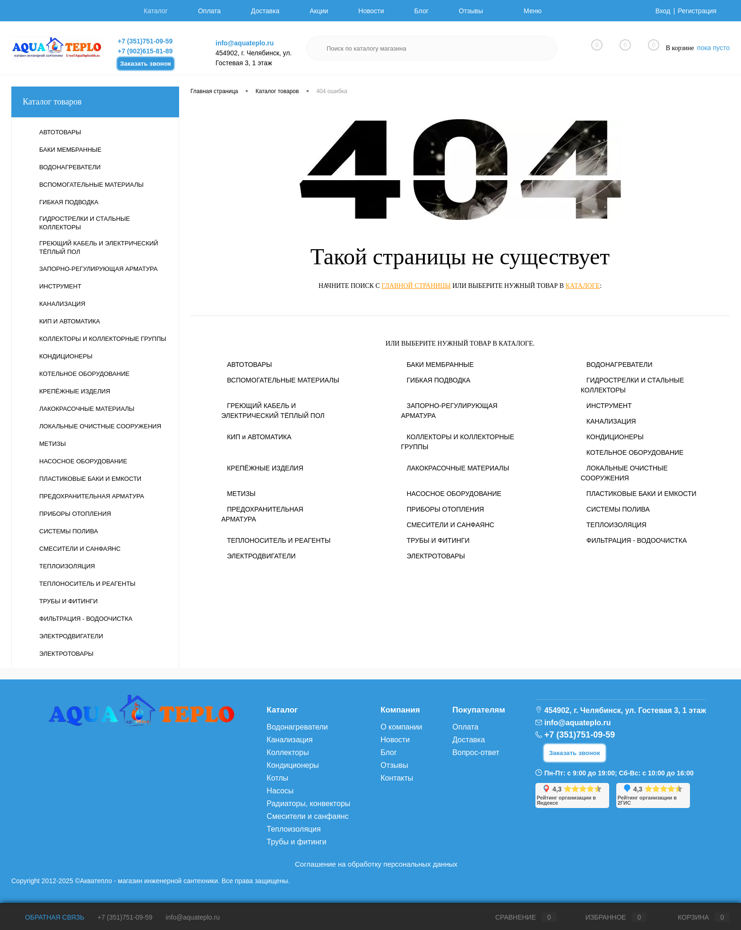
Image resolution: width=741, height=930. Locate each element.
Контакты (396, 778)
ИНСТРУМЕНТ (609, 405)
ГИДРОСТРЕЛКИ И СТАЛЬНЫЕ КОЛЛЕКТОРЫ (632, 385)
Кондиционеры (293, 765)
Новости (371, 11)
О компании (401, 727)
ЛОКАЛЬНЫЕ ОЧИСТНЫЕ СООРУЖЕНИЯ (624, 473)
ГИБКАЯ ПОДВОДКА (438, 380)
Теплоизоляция (293, 829)
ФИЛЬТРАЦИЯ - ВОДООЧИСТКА (636, 540)
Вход (663, 11)
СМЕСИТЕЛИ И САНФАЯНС (450, 525)
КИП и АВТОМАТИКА (259, 437)
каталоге (583, 285)
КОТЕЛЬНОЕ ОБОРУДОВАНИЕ (635, 452)
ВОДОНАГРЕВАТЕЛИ (619, 364)
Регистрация (697, 11)
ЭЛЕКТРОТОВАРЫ (435, 556)
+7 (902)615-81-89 (145, 51)
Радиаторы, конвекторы (308, 804)
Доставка (265, 11)
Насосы (280, 791)
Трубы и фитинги (296, 842)
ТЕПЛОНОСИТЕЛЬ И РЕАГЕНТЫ (278, 540)
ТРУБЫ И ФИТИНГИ (437, 540)
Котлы (277, 778)
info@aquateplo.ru (244, 43)
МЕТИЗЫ (241, 493)
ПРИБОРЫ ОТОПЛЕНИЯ (445, 509)
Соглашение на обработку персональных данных (376, 864)
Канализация (289, 740)
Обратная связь (47, 917)
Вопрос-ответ (475, 752)
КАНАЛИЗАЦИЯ (611, 421)
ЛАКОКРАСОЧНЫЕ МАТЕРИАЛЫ (457, 468)
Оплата (209, 11)
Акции (319, 11)
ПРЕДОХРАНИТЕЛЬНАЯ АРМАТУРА (262, 514)
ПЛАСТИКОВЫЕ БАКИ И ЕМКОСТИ (641, 493)
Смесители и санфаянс (307, 816)
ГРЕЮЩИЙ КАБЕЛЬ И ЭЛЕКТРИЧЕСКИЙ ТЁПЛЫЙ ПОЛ (273, 410)
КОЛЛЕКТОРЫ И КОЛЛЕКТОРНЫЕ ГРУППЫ (457, 442)
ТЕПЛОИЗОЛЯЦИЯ (616, 525)
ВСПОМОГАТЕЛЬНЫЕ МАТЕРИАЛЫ (283, 380)
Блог (421, 11)
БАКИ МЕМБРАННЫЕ (440, 364)
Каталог (156, 11)
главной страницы (415, 285)
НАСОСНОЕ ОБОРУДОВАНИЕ (453, 493)
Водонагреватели (297, 727)
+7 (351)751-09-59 (145, 41)
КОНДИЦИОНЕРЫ (615, 437)
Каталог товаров (95, 102)
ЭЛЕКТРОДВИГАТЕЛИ (261, 556)
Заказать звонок (145, 63)
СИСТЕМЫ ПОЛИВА (618, 509)
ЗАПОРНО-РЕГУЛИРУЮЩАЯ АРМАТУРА (449, 410)
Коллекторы (288, 752)
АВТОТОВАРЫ (249, 364)
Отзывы (471, 11)
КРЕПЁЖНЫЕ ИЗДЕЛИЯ (265, 468)
